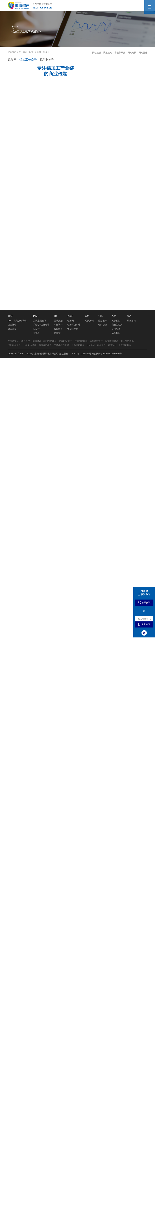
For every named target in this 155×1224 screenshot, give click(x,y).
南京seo (112, 524)
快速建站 (107, 52)
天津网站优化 (80, 520)
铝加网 (12, 59)
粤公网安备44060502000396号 (107, 532)
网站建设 (96, 52)
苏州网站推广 (96, 520)
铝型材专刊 (47, 59)
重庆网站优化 (127, 520)
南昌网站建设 (45, 524)
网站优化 (143, 52)
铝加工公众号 (28, 59)
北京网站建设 (65, 520)
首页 (25, 52)
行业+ (32, 52)
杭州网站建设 (49, 520)
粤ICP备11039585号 (81, 532)
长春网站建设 (111, 520)
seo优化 (91, 524)
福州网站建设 (14, 524)
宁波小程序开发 (61, 524)
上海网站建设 (29, 524)
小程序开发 (120, 52)
